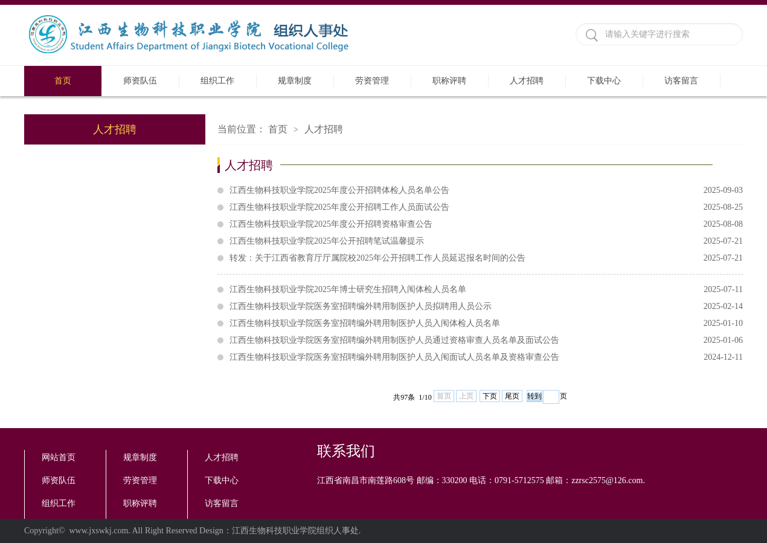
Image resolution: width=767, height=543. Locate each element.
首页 (62, 80)
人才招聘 (527, 80)
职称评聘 (449, 80)
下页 (490, 396)
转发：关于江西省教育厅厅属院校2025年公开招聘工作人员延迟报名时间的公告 (486, 258)
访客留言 (681, 80)
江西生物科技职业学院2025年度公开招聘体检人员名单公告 (486, 190)
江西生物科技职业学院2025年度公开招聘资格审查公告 (486, 224)
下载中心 (604, 80)
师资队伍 (140, 80)
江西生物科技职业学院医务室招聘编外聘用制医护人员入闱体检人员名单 (486, 323)
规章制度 (295, 80)
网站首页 (58, 457)
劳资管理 (372, 80)
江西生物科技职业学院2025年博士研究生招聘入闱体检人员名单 (486, 289)
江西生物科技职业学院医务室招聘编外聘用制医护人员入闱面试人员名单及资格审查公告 (486, 357)
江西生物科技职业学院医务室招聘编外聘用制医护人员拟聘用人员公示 (486, 306)
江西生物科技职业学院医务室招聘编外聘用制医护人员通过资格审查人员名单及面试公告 (486, 340)
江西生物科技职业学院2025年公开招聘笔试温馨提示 (486, 241)
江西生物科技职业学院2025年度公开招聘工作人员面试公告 (486, 207)
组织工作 (217, 80)
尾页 (512, 396)
